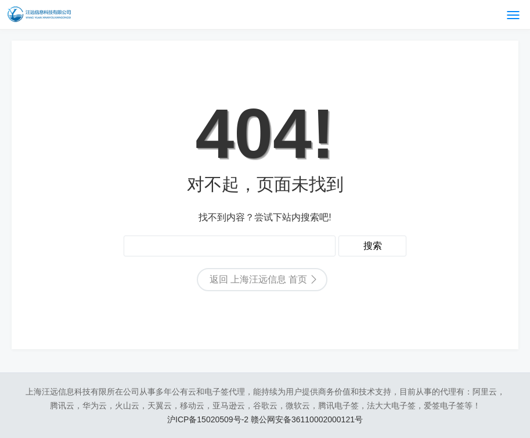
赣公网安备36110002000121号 (307, 419)
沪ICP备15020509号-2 (209, 419)
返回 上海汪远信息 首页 (259, 279)
